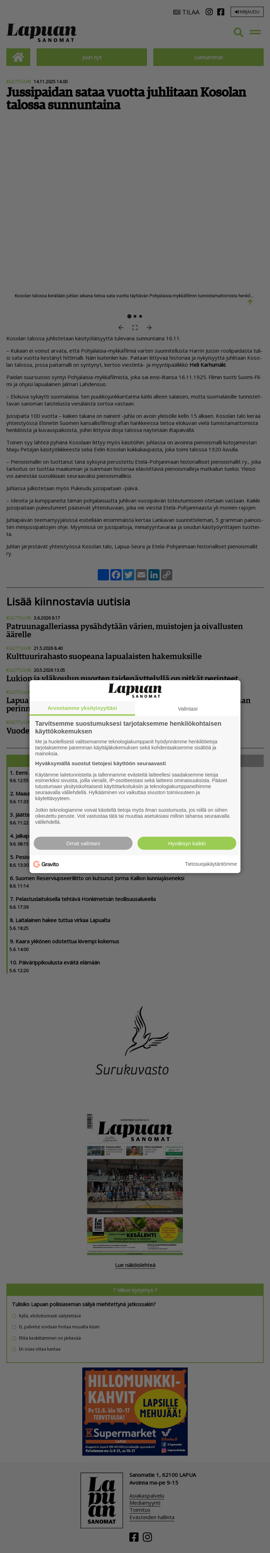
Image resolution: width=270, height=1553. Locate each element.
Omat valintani (83, 843)
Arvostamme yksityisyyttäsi (82, 708)
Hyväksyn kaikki (187, 843)
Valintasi (188, 709)
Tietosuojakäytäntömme (211, 864)
